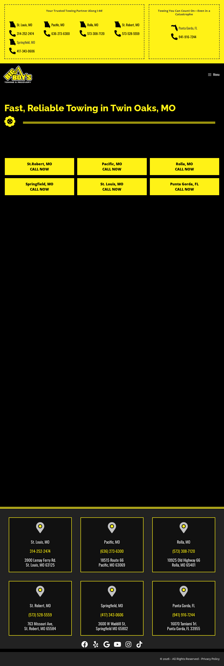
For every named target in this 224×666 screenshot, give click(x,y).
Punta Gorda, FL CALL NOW (184, 187)
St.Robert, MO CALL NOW (39, 167)
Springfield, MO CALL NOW (39, 187)
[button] (84, 644)
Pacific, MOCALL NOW (112, 167)
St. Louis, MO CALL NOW (111, 187)
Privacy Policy (210, 659)
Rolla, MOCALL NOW (184, 167)
